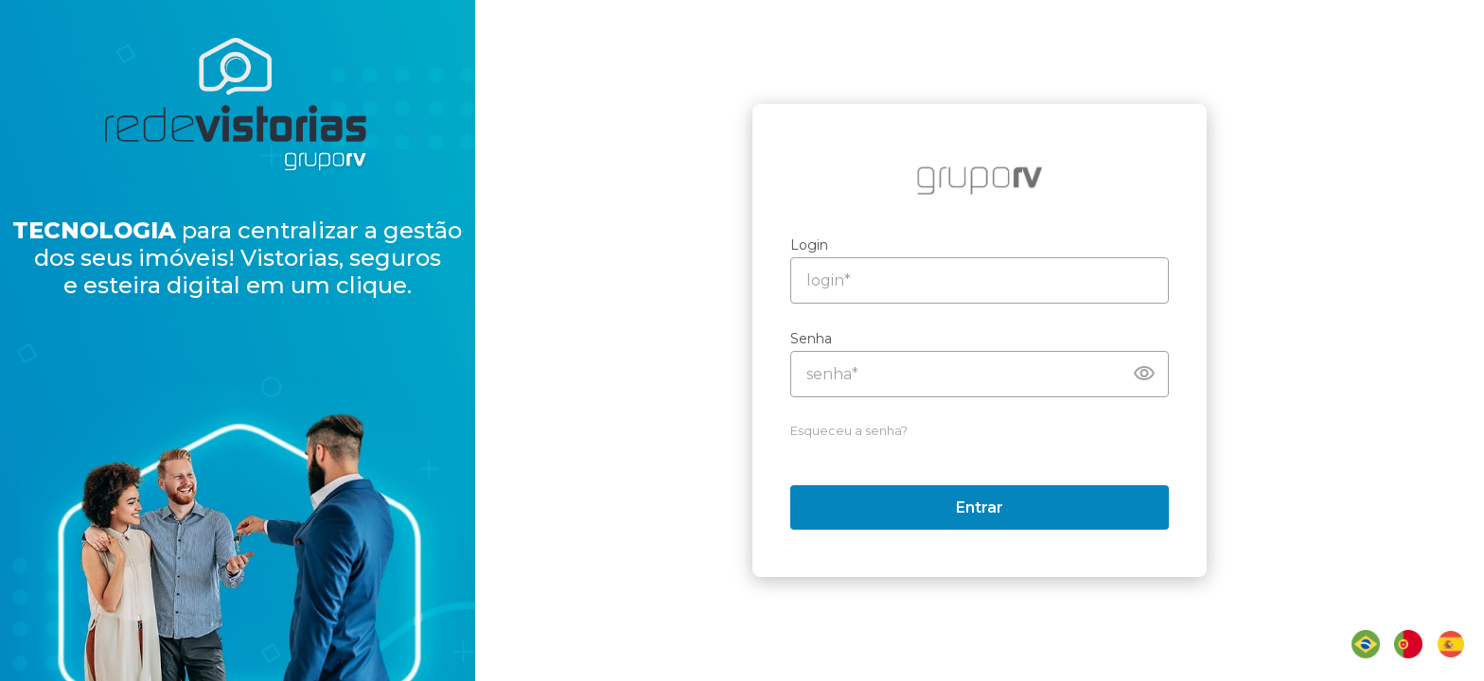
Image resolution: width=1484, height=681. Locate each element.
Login (820, 244)
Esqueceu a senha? (860, 431)
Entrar (991, 507)
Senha (822, 338)
